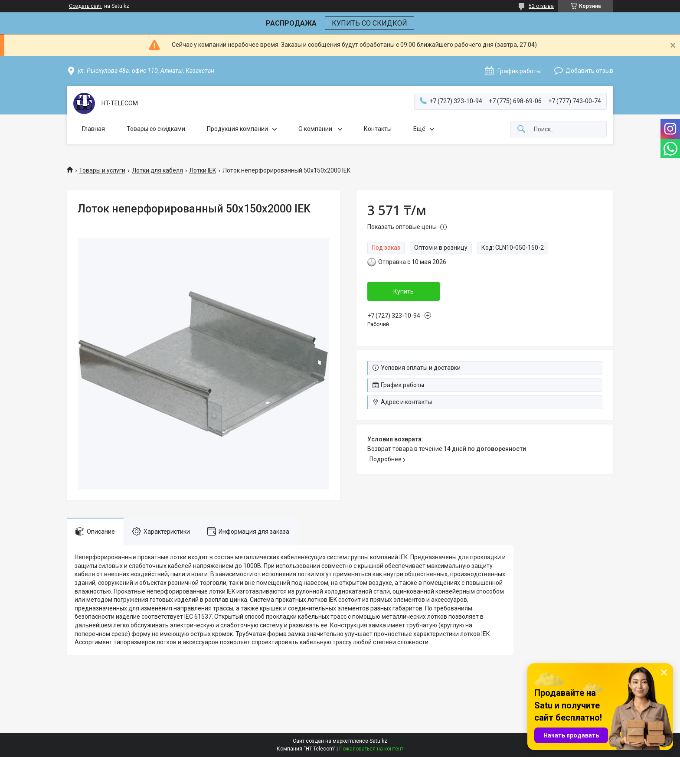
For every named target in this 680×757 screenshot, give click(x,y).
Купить (403, 291)
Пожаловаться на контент (371, 749)
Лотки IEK (202, 170)
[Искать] (521, 129)
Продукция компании (237, 128)
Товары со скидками (156, 128)
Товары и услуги (102, 170)
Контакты (378, 128)
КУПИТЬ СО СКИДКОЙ (369, 23)
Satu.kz (378, 741)
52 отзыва (541, 6)
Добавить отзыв (589, 70)
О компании (315, 128)
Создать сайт (85, 6)
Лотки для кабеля (157, 170)
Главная (93, 128)
